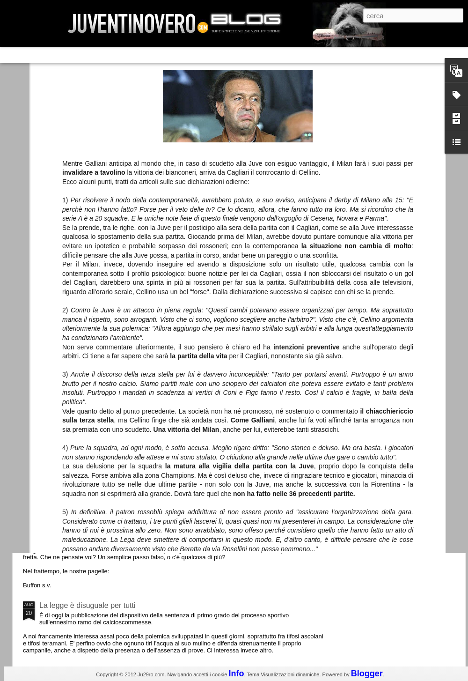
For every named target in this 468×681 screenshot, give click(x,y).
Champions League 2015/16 (86, 447)
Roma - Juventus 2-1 (74, 406)
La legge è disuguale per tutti (87, 605)
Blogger (367, 673)
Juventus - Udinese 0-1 (78, 526)
